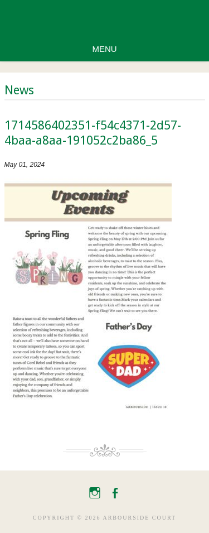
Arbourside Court (104, 18)
